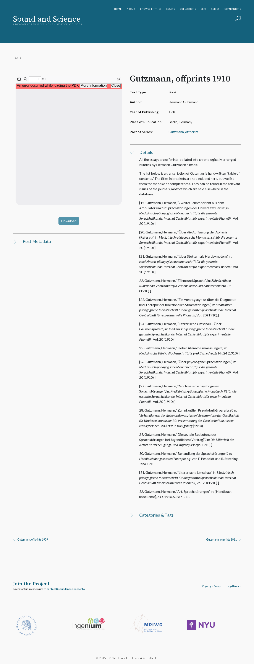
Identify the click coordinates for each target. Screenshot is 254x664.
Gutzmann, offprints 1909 (32, 539)
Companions (233, 9)
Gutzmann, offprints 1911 (221, 539)
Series (215, 9)
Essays (170, 9)
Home (118, 9)
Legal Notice (234, 586)
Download (68, 221)
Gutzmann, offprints (183, 132)
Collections (188, 9)
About (131, 9)
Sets (203, 9)
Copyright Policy (211, 586)
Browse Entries (150, 9)
